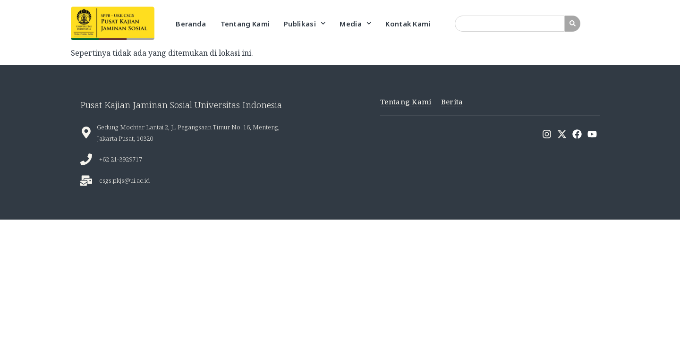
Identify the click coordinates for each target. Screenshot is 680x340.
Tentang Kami (245, 23)
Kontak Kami (407, 23)
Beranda (191, 23)
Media (355, 23)
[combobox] (510, 24)
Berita (452, 101)
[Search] (572, 24)
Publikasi (304, 23)
